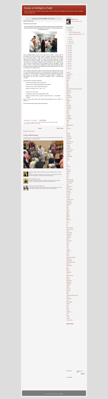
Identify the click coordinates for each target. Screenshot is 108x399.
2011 (69, 68)
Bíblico (67, 93)
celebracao (68, 108)
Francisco (68, 166)
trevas (67, 315)
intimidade (52, 122)
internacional (69, 202)
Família (67, 159)
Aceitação (68, 75)
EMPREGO (68, 143)
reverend (68, 288)
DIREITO (68, 133)
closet (67, 113)
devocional (38, 122)
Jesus (67, 207)
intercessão (46, 122)
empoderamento (69, 141)
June (70, 30)
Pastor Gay (68, 258)
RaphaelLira (68, 282)
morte (67, 242)
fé (66, 163)
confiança (68, 116)
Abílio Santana (69, 73)
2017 (69, 57)
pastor (67, 255)
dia (67, 131)
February (71, 42)
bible (67, 83)
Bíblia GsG (68, 92)
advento (68, 78)
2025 (69, 45)
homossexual (69, 182)
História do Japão (70, 179)
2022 (69, 48)
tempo (67, 310)
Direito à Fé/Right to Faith (38, 8)
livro (67, 221)
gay (67, 168)
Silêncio (68, 303)
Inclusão (68, 194)
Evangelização (69, 156)
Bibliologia (68, 95)
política (67, 270)
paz (67, 267)
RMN (67, 293)
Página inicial (69, 370)
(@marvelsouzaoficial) (42, 103)
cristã (67, 121)
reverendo (68, 290)
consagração (32, 122)
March (70, 41)
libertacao (68, 219)
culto (67, 123)
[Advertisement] (75, 347)
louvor (67, 222)
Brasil (67, 98)
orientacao (68, 250)
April (70, 39)
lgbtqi (67, 212)
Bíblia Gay (68, 90)
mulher (67, 244)
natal (67, 247)
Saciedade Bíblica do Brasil (72, 295)
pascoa (67, 254)
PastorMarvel (69, 265)
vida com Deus (37, 123)
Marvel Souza (69, 232)
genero (67, 174)
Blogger (61, 393)
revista (67, 292)
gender (67, 173)
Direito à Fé (75, 19)
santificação (68, 298)
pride (67, 273)
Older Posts (59, 128)
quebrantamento (26, 123)
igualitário (68, 191)
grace (67, 176)
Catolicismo (68, 107)
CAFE (67, 102)
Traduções (68, 311)
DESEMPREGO (69, 125)
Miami (67, 239)
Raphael (68, 278)
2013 (69, 65)
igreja (67, 184)
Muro (67, 245)
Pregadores (68, 272)
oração (55, 122)
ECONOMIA (68, 138)
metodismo (68, 235)
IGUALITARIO (69, 189)
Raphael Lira (69, 280)
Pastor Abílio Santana (70, 257)
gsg (67, 178)
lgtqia (67, 217)
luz (67, 225)
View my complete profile (76, 21)
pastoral (68, 263)
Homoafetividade (69, 181)
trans (67, 313)
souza (67, 306)
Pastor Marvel (69, 260)
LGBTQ (68, 211)
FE (67, 161)
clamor (28, 122)
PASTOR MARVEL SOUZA (34, 179)
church (67, 110)
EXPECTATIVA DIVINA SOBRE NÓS (36, 186)
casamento (68, 105)
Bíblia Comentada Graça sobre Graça (74, 88)
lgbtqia (67, 214)
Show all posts (51, 18)
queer (67, 277)
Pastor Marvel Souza (70, 262)
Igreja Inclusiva (69, 186)
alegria (67, 80)
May (70, 37)
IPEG (67, 206)
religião (67, 287)
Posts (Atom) (31, 131)
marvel (67, 230)
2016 (69, 59)
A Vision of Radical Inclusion (30, 135)
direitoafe (68, 135)
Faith (67, 158)
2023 (69, 47)
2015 (69, 61)
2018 (69, 56)
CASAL (67, 103)
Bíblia (67, 87)
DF (67, 130)
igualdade (68, 187)
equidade (68, 146)
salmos (67, 296)
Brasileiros (68, 100)
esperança (68, 148)
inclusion (68, 196)
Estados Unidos (69, 150)
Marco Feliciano (69, 227)
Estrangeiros (69, 151)
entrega (42, 122)
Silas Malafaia (69, 301)
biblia (67, 85)
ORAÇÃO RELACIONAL (30, 23)
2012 (69, 67)
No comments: (34, 120)
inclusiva (68, 197)
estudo (67, 153)
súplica (32, 123)
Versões (68, 318)
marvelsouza (69, 234)
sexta (67, 300)
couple (67, 120)
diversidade (68, 136)
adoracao (68, 77)
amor (67, 82)
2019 (69, 54)
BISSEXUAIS (69, 97)
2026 (69, 29)
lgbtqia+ (68, 216)
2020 (69, 52)
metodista (68, 237)
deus (67, 126)
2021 (69, 50)
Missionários (69, 240)
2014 (69, 63)
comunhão (68, 115)
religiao (67, 285)
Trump (67, 316)
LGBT (67, 209)
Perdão (67, 268)
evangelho (68, 154)
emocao (68, 140)
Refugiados (68, 283)
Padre (67, 252)
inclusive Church (69, 199)
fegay (67, 164)
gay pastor (68, 169)
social (67, 305)
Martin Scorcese (69, 229)
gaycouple (68, 171)
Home (40, 128)
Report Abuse (69, 323)
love (67, 224)
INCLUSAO (68, 192)
